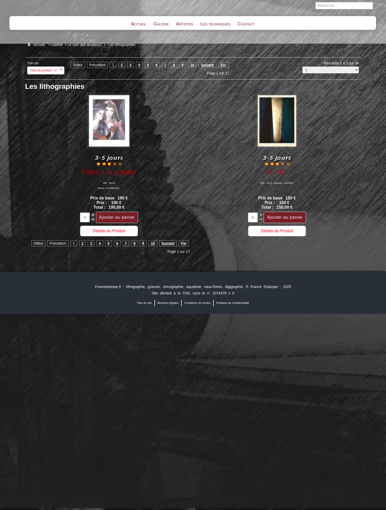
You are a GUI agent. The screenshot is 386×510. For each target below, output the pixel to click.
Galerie (161, 23)
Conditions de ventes (197, 302)
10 (192, 65)
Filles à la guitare (109, 172)
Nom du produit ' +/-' (44, 70)
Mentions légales (168, 302)
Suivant (207, 65)
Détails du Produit (109, 231)
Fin (223, 65)
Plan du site (144, 302)
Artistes (184, 23)
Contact (246, 23)
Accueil (138, 23)
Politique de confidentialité (232, 302)
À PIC (277, 172)
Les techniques (215, 23)
